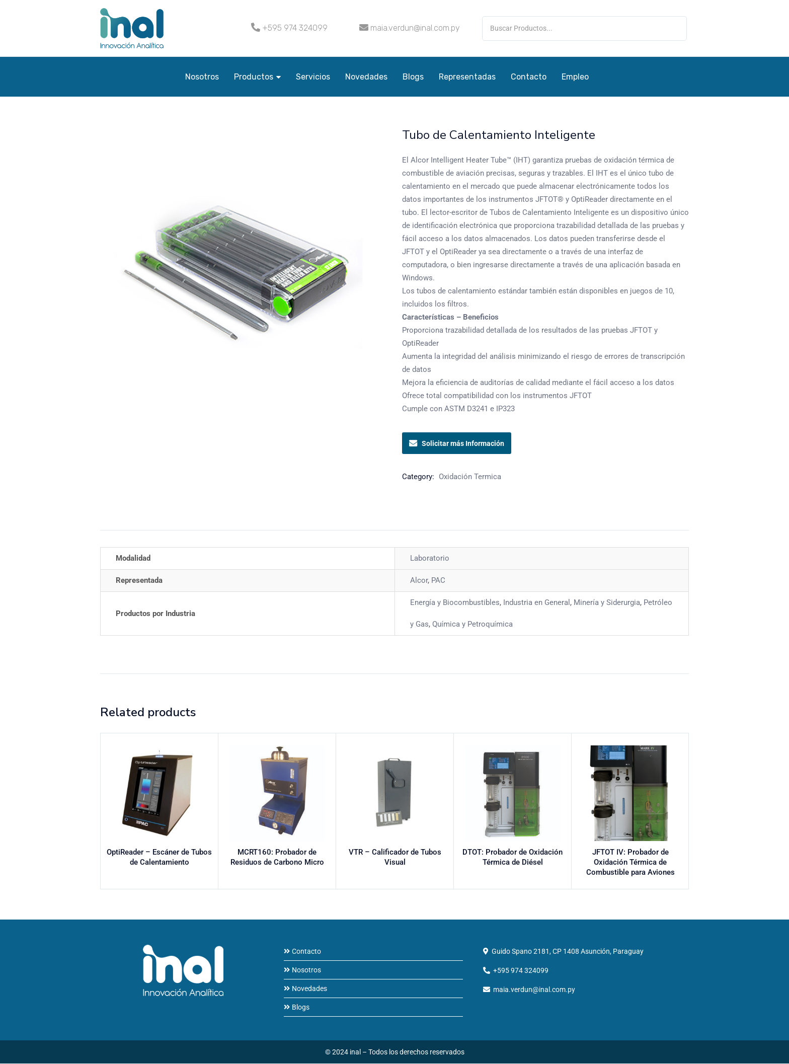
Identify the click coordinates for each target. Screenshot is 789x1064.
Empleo (575, 77)
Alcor (419, 580)
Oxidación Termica (470, 476)
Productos (257, 77)
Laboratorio (429, 558)
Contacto (528, 77)
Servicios (313, 77)
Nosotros (202, 77)
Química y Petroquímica (472, 624)
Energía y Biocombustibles (455, 602)
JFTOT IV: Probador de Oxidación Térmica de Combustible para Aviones (630, 863)
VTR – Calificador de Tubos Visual (395, 853)
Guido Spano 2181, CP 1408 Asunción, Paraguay (568, 952)
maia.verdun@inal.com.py (415, 28)
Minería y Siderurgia (607, 602)
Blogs (413, 77)
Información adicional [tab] (139, 520)
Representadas (467, 77)
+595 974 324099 (295, 28)
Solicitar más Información (456, 443)
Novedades (366, 77)
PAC (438, 580)
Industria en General (536, 602)
